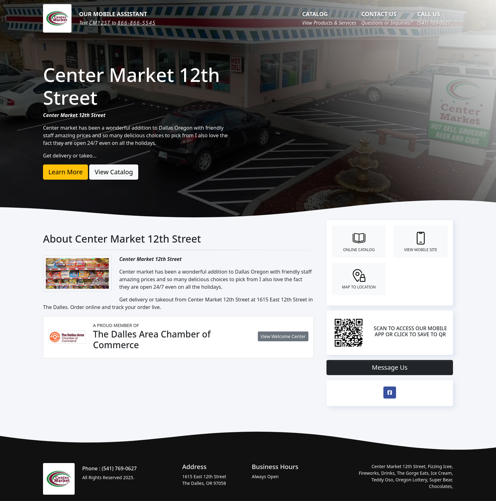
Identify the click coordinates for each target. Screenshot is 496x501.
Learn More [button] (65, 172)
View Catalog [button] (114, 172)
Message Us (390, 367)
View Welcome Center (283, 336)
